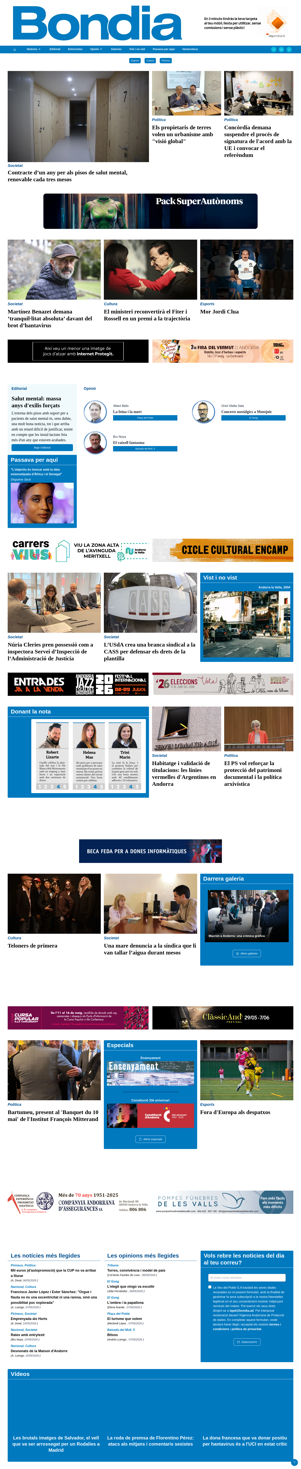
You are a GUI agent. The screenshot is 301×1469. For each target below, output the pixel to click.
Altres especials (150, 1139)
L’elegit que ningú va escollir (131, 1286)
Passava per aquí (164, 49)
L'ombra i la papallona (125, 1303)
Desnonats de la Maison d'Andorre (39, 1351)
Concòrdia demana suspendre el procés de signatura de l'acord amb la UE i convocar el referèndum (258, 141)
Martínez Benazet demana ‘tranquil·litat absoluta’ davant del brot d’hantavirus (50, 318)
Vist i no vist (137, 49)
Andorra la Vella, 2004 (274, 587)
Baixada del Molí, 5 (145, 448)
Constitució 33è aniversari (150, 1100)
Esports (135, 60)
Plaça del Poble (145, 418)
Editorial (55, 49)
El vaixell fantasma (128, 442)
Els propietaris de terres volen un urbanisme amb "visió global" (182, 134)
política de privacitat (246, 1329)
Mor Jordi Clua (219, 311)
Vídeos (20, 1374)
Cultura (150, 60)
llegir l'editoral (42, 447)
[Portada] (14, 49)
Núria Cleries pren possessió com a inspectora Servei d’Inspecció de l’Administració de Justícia (50, 651)
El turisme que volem (124, 1319)
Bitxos (112, 1335)
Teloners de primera (32, 945)
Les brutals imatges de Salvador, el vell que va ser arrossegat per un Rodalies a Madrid (56, 1444)
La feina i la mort (127, 412)
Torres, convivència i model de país (136, 1270)
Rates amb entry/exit (28, 1335)
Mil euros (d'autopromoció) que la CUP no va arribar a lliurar (53, 1273)
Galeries (116, 49)
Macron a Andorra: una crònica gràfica (237, 936)
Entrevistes (75, 49)
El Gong (253, 418)
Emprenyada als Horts (29, 1319)
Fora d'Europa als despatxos (235, 1112)
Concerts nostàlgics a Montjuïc (246, 412)
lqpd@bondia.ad (242, 1310)
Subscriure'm (247, 1342)
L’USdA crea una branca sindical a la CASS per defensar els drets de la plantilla (149, 651)
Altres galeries (247, 953)
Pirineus (166, 60)
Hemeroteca (190, 49)
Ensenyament (150, 1058)
